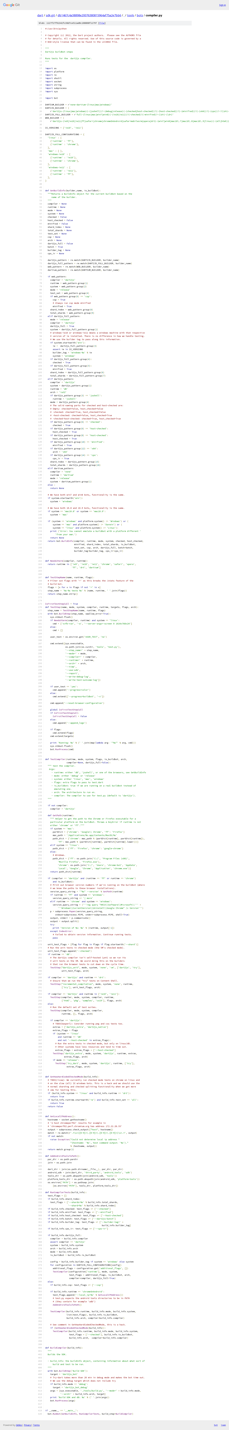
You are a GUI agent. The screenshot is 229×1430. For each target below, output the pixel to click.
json (223, 1425)
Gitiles (19, 1425)
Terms (36, 1425)
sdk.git (50, 15)
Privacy (27, 1425)
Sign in (222, 4)
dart (40, 15)
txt (216, 1425)
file (101, 23)
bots (140, 15)
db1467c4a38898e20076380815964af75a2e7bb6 (89, 15)
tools (130, 15)
